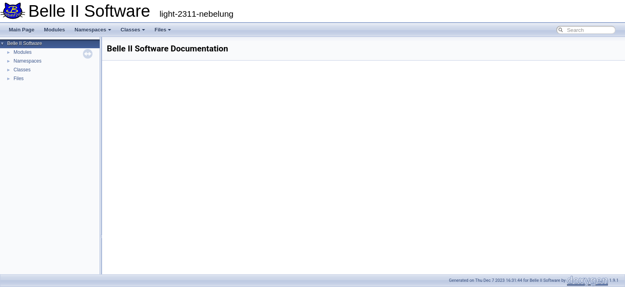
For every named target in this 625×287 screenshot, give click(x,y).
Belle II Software (24, 43)
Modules (54, 30)
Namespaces (93, 30)
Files (163, 30)
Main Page (21, 30)
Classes (133, 30)
